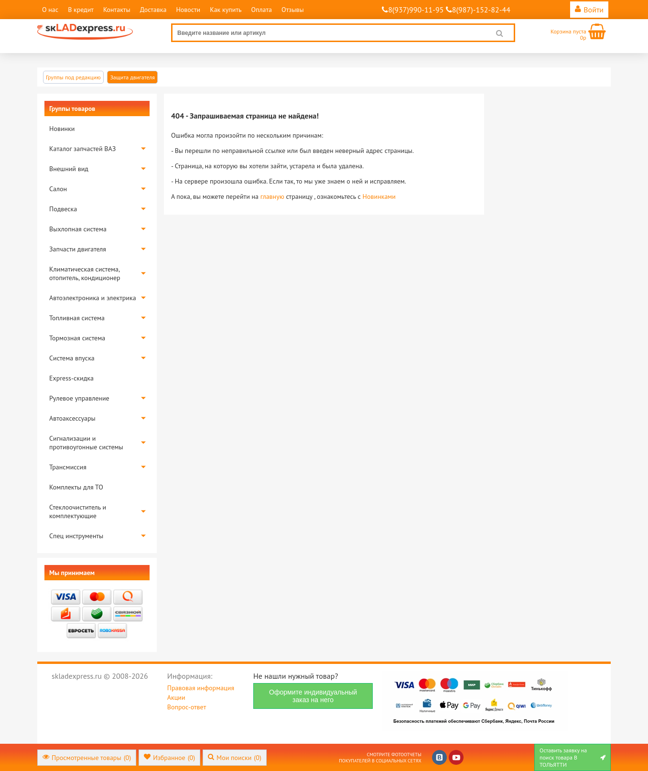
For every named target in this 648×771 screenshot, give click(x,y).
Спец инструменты (76, 536)
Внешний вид (68, 168)
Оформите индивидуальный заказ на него (313, 696)
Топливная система (77, 318)
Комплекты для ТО (76, 487)
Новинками (379, 196)
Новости (188, 9)
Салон (58, 189)
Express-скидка (71, 378)
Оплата (261, 9)
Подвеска (63, 209)
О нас (50, 9)
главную (272, 196)
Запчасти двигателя (77, 249)
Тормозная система (77, 338)
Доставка (153, 9)
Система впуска (72, 358)
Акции (176, 697)
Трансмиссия (67, 467)
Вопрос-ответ (186, 707)
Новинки (62, 128)
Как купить (225, 9)
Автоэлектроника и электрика (92, 297)
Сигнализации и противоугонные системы (86, 442)
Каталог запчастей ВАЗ (82, 148)
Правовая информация (200, 688)
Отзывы (292, 9)
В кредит (81, 9)
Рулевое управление (79, 398)
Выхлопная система (78, 229)
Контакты (116, 9)
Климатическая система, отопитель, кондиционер (84, 273)
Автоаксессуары (72, 418)
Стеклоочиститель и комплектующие (77, 511)
